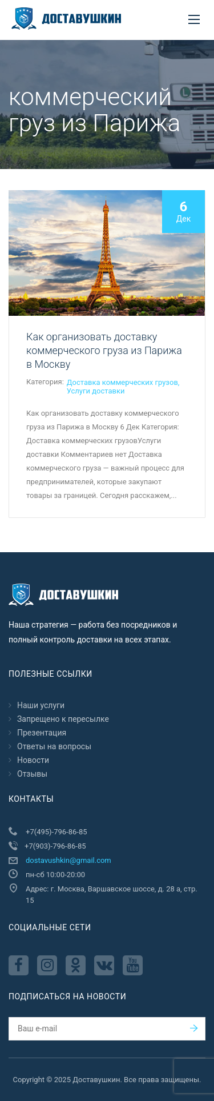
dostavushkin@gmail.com (68, 860)
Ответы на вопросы (54, 746)
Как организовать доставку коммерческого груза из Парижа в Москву (104, 350)
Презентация (41, 732)
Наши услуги (40, 705)
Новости (33, 760)
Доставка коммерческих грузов (122, 382)
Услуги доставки (96, 391)
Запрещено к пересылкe (63, 719)
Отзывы (32, 773)
